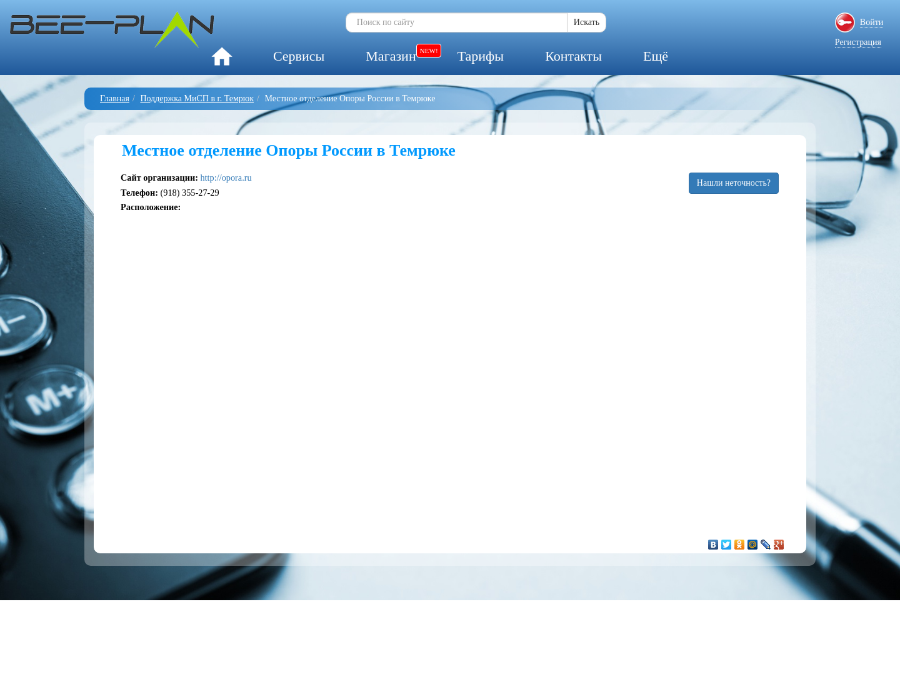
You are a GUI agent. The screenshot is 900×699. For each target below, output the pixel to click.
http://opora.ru (225, 178)
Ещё (655, 56)
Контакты (573, 56)
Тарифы (481, 56)
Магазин (391, 56)
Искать (586, 22)
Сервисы (298, 56)
